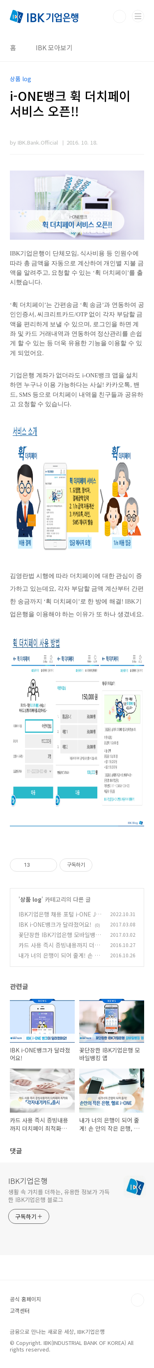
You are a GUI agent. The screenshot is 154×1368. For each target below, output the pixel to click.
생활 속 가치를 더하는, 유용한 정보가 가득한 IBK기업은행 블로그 (59, 1196)
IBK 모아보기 (54, 47)
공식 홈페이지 (25, 1299)
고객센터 (20, 1310)
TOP (137, 1300)
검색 (119, 16)
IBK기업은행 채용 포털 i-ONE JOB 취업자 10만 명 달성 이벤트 (59, 918)
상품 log (30, 899)
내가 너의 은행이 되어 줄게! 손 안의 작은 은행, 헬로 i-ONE (59, 959)
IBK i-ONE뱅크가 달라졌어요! (55, 924)
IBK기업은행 (28, 1181)
